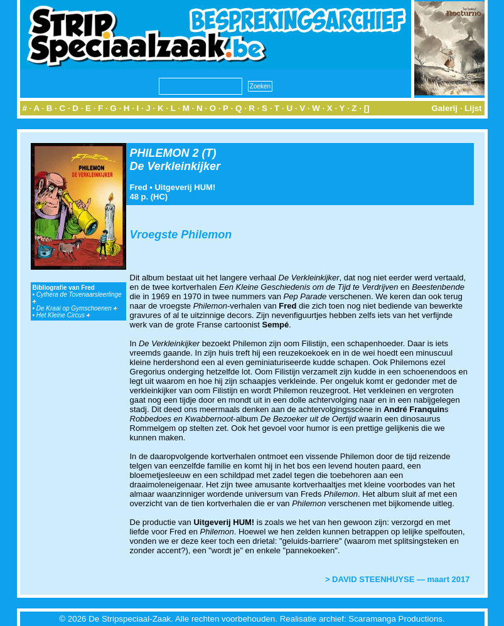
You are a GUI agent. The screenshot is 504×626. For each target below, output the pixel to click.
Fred (138, 187)
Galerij (444, 108)
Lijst (472, 108)
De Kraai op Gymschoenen (76, 308)
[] (367, 108)
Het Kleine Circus (63, 315)
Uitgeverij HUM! (184, 187)
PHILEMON (160, 153)
